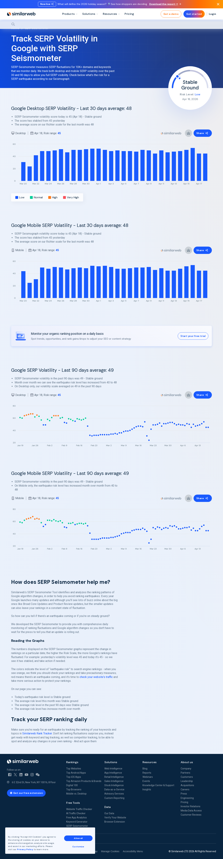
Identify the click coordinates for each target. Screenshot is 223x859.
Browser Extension (114, 821)
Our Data (109, 813)
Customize (78, 846)
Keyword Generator (76, 821)
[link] (188, 133)
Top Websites (73, 768)
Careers (185, 789)
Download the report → (165, 4)
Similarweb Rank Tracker (37, 733)
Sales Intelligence (114, 781)
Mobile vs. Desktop (76, 793)
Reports (147, 772)
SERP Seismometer (77, 825)
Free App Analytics (76, 817)
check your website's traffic (96, 677)
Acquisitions (187, 785)
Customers (187, 777)
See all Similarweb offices (22, 838)
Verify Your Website (115, 817)
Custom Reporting (114, 798)
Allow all (78, 838)
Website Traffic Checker (79, 809)
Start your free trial (193, 336)
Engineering (187, 798)
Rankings (72, 762)
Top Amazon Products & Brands (83, 781)
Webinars (148, 777)
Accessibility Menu (133, 851)
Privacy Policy (25, 849)
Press (184, 793)
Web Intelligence (113, 768)
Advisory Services (114, 793)
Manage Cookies (110, 851)
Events (146, 781)
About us (187, 762)
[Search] (111, 24)
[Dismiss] (218, 4)
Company (186, 768)
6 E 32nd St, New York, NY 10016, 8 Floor (34, 782)
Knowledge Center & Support (158, 785)
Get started (194, 14)
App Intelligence (113, 772)
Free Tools (73, 803)
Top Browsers (73, 789)
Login (212, 14)
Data (107, 807)
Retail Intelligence (114, 777)
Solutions (110, 762)
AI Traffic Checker (76, 813)
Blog (145, 768)
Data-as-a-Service (114, 789)
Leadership (187, 781)
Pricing (184, 802)
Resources (149, 762)
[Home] (21, 14)
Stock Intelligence (114, 785)
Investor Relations (190, 806)
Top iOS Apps (73, 777)
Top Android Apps (76, 772)
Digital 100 (72, 785)
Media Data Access (191, 810)
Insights (147, 789)
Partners (185, 772)
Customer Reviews (191, 814)
